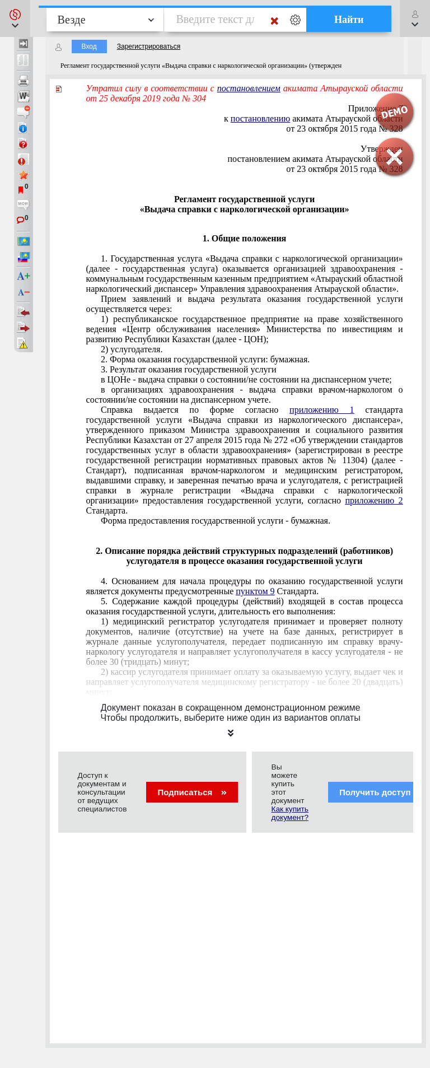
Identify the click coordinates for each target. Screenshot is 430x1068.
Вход (89, 46)
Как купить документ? (290, 813)
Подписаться (191, 792)
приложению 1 (321, 409)
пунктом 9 (255, 591)
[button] (15, 18)
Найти (349, 19)
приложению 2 (374, 500)
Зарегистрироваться (148, 46)
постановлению (260, 118)
